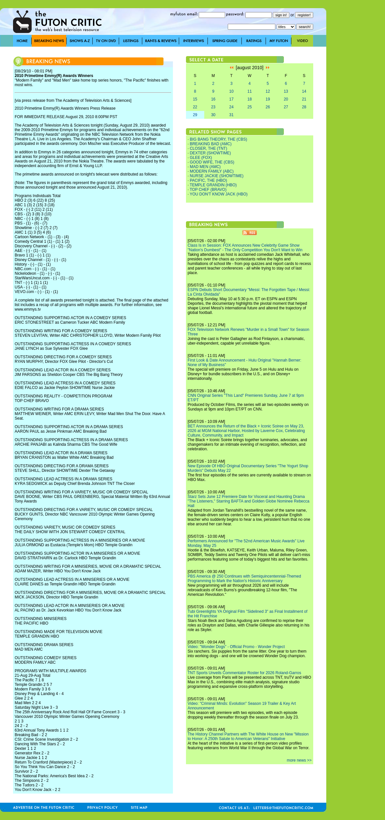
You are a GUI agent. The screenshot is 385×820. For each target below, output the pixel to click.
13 (286, 91)
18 (249, 99)
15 (195, 99)
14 (304, 91)
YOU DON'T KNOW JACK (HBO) (218, 194)
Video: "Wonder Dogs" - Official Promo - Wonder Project (236, 646)
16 (213, 99)
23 (213, 107)
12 (268, 91)
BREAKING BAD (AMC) (211, 144)
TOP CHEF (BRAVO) (208, 189)
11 (249, 91)
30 (213, 115)
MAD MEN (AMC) (205, 166)
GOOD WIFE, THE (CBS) (212, 162)
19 (268, 99)
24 (231, 107)
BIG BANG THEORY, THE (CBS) (218, 139)
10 (231, 91)
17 (231, 99)
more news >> (299, 760)
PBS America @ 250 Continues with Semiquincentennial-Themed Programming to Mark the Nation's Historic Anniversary (244, 578)
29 (195, 115)
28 (304, 107)
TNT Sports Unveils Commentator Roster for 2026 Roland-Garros (244, 673)
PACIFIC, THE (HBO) (208, 180)
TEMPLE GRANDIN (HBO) (213, 185)
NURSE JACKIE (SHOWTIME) (217, 176)
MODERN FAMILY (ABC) (212, 171)
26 (268, 107)
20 (286, 99)
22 (195, 107)
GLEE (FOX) (201, 157)
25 (249, 107)
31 (231, 115)
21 (304, 99)
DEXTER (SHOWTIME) (210, 153)
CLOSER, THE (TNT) (208, 148)
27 (286, 107)
